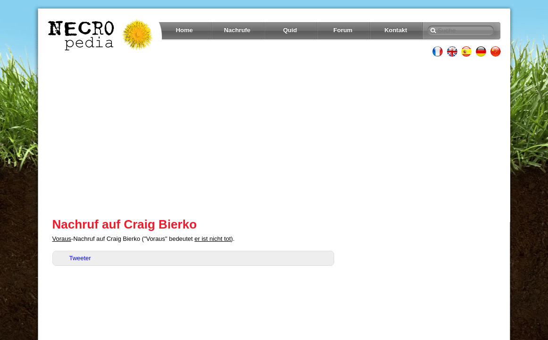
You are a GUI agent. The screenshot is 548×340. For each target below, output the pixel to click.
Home (184, 30)
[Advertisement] (274, 137)
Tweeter (80, 258)
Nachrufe (237, 30)
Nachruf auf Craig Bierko (124, 224)
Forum (342, 30)
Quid (290, 30)
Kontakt (395, 30)
